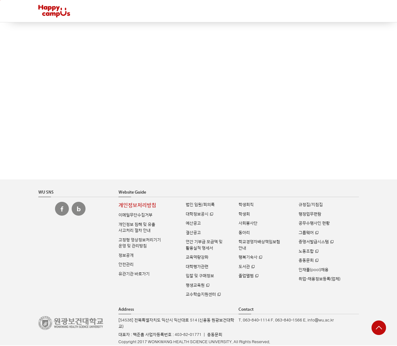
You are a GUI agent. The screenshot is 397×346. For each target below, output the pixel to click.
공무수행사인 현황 (314, 223)
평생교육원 (195, 285)
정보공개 (126, 255)
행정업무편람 (310, 214)
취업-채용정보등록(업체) (319, 279)
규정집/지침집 (311, 204)
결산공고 (193, 232)
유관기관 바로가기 (134, 274)
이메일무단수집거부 (135, 215)
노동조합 (306, 251)
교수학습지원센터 (201, 294)
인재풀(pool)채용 (313, 270)
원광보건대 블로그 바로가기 (78, 209)
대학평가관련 (197, 266)
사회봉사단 (248, 223)
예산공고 (193, 223)
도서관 (244, 266)
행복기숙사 (248, 257)
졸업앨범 (246, 276)
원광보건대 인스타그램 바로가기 (45, 209)
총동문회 (306, 260)
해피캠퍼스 (54, 11)
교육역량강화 (197, 257)
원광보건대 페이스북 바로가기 (62, 209)
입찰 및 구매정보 (200, 276)
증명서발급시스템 (314, 242)
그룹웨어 (306, 232)
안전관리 (126, 264)
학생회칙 (246, 204)
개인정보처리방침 (137, 205)
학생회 (244, 214)
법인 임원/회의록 (200, 204)
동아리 (244, 232)
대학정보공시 (197, 214)
